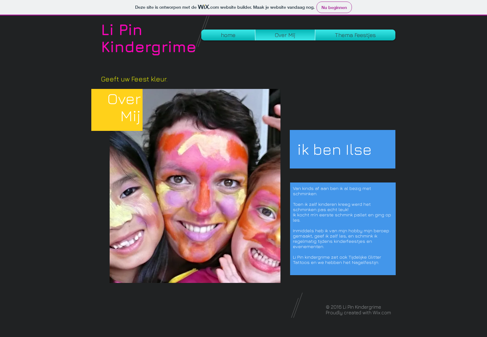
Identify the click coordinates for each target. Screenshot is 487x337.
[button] (355, 35)
